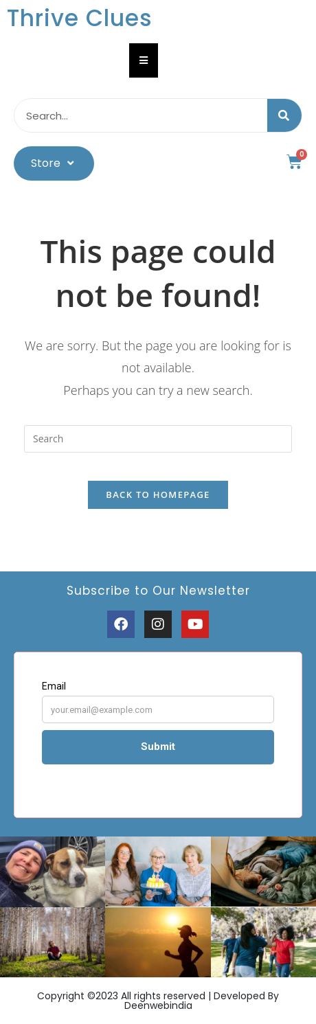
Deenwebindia (158, 1005)
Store (54, 163)
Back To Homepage (158, 494)
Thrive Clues (80, 18)
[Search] (284, 115)
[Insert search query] (158, 439)
